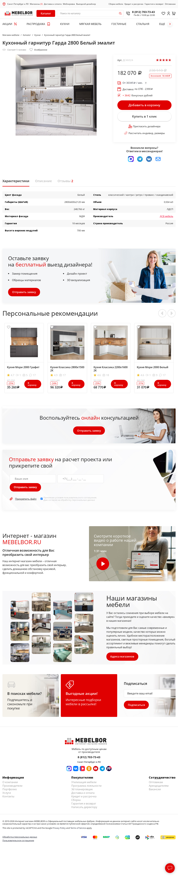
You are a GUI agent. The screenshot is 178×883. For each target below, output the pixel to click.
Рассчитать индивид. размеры (144, 133)
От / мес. (133, 82)
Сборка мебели (116, 4)
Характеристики (15, 181)
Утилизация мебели (83, 782)
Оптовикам (170, 4)
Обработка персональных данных (19, 837)
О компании (10, 782)
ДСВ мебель (166, 216)
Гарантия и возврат (154, 4)
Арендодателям (159, 786)
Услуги (6, 793)
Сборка (76, 800)
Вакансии (155, 790)
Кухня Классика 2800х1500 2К (67, 369)
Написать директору (84, 807)
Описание (43, 181)
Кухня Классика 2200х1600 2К (111, 369)
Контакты (8, 797)
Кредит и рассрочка (134, 4)
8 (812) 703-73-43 (143, 12)
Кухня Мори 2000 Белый (152, 367)
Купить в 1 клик (144, 117)
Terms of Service (78, 828)
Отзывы (65, 181)
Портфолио (9, 790)
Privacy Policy (59, 828)
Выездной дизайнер (86, 4)
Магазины (36, 4)
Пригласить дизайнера (144, 127)
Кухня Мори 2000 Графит (23, 367)
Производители (12, 786)
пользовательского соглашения (80, 498)
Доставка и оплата (53, 4)
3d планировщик (82, 790)
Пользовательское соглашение (18, 840)
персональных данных (83, 500)
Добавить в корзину (144, 105)
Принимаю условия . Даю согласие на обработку (70, 499)
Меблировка (69, 4)
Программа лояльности (86, 786)
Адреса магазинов (122, 657)
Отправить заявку (24, 292)
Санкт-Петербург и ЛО (18, 4)
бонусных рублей (138, 95)
